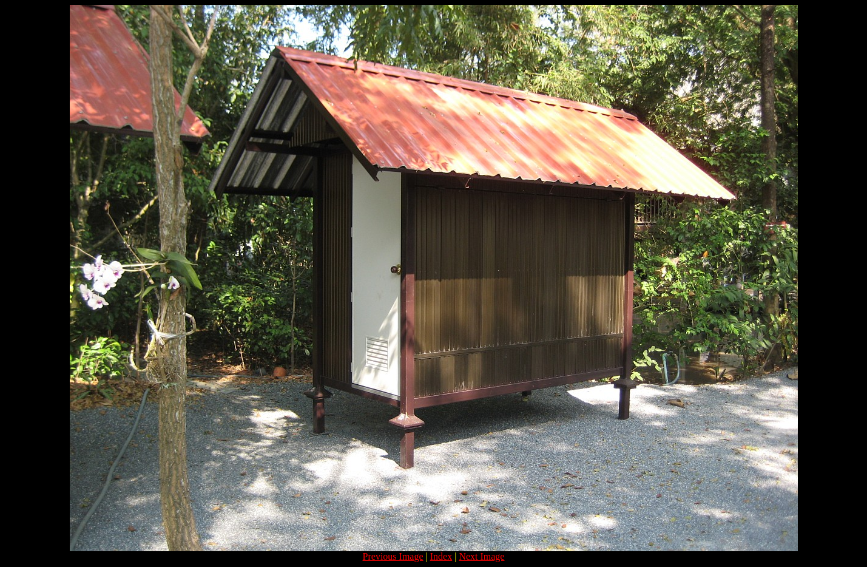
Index (441, 556)
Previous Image (393, 556)
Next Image (481, 556)
